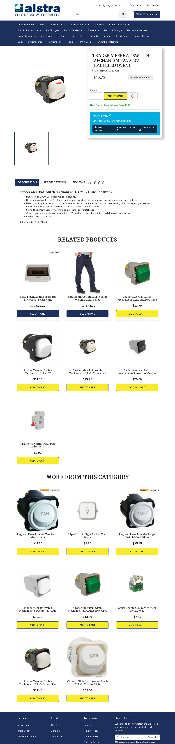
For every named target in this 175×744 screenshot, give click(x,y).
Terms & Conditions (144, 742)
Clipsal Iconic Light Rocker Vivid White (87, 536)
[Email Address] (130, 737)
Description (27, 182)
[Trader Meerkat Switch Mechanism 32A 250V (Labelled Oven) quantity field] (96, 96)
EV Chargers (52, 30)
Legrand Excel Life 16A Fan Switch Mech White (37, 536)
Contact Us (135, 5)
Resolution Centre (27, 736)
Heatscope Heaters (137, 30)
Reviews (88, 182)
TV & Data (85, 41)
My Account (24, 725)
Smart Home (122, 36)
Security (94, 36)
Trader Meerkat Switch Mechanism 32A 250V (37, 372)
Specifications (54, 182)
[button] (133, 96)
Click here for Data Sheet (33, 222)
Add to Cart (115, 96)
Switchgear (55, 41)
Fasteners (93, 30)
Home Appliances (27, 36)
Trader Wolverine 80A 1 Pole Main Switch (37, 445)
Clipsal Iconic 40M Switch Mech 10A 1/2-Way (137, 609)
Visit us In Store (146, 128)
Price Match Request (140, 77)
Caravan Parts (57, 24)
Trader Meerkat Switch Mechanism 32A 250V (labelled (87, 372)
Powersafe (77, 36)
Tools (70, 41)
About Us (120, 5)
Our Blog (55, 730)
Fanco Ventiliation (73, 30)
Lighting (61, 36)
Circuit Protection (78, 24)
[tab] (27, 182)
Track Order (24, 730)
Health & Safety (112, 30)
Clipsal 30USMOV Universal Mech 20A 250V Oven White (87, 683)
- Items (145, 14)
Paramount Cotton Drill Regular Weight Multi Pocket (87, 298)
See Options (37, 313)
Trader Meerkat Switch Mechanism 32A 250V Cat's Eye (37, 683)
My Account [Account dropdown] (152, 5)
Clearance (99, 24)
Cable (42, 24)
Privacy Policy (91, 730)
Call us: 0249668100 (99, 128)
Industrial (45, 36)
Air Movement (25, 24)
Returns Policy (91, 736)
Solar (20, 41)
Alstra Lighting (102, 5)
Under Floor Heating (107, 41)
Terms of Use (91, 725)
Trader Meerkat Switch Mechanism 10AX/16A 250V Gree (137, 298)
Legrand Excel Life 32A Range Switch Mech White (137, 536)
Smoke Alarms (141, 36)
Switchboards (35, 41)
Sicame (107, 36)
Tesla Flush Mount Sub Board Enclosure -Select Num (38, 298)
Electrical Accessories (28, 30)
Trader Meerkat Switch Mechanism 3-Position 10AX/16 (137, 372)
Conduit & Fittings (118, 24)
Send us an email (126, 128)
